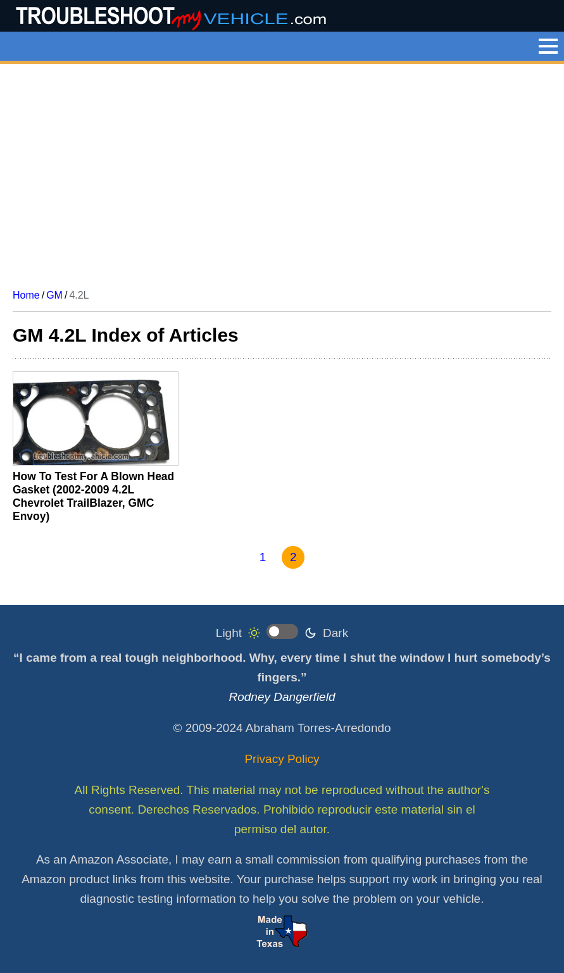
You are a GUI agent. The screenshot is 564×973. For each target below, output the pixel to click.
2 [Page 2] (293, 557)
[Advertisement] (282, 171)
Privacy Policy (281, 758)
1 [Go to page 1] (263, 557)
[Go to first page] (213, 557)
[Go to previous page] (239, 557)
